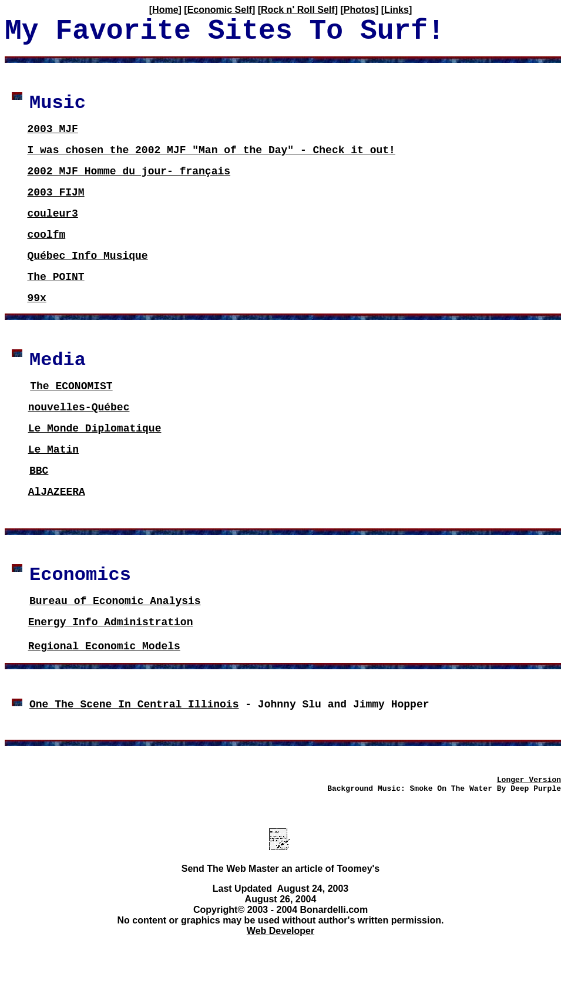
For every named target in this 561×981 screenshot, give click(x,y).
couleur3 (52, 214)
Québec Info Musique (87, 256)
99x (36, 298)
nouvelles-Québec (79, 407)
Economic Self (219, 10)
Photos (359, 10)
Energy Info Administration (110, 622)
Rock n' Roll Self (298, 10)
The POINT (55, 277)
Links (396, 10)
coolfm (46, 235)
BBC (38, 471)
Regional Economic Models (104, 646)
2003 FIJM (55, 192)
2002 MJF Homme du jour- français (128, 171)
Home (165, 10)
